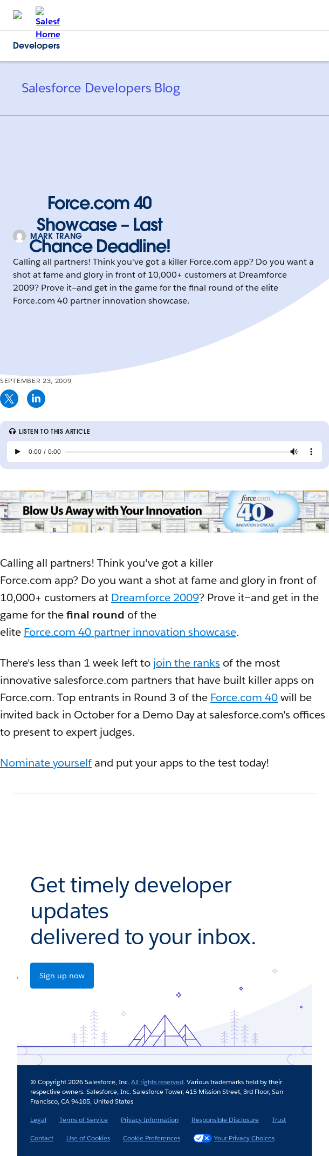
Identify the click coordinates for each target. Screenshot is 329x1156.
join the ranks (186, 663)
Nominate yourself (46, 763)
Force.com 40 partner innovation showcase (130, 632)
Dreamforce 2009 (155, 597)
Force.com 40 (244, 697)
